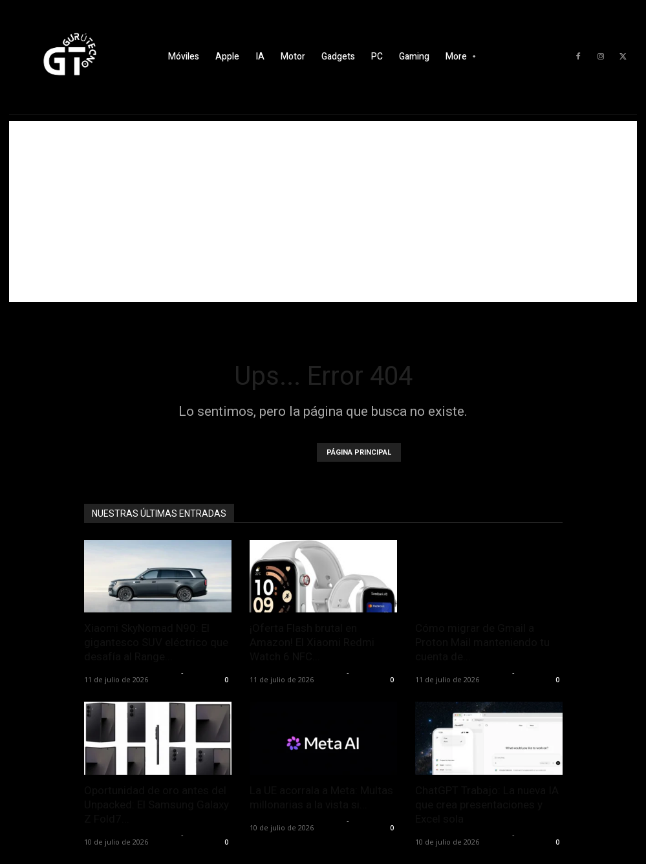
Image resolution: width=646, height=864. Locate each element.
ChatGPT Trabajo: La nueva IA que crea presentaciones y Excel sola (487, 804)
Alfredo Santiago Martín (131, 672)
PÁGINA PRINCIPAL (359, 452)
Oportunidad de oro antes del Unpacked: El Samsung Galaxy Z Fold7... (156, 804)
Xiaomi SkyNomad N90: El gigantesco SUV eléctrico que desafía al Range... (156, 642)
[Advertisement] (323, 211)
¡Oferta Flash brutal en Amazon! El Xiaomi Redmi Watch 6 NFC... (312, 642)
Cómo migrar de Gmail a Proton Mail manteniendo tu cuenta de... (482, 642)
